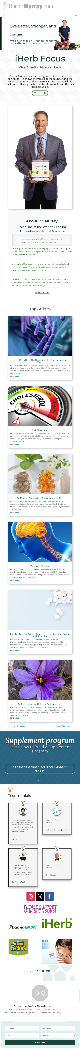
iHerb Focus (40, 58)
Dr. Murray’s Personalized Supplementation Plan (40, 498)
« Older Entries (16, 726)
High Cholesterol (40, 430)
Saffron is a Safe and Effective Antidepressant (40, 704)
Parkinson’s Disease (40, 566)
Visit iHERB (40, 92)
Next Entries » (64, 726)
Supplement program (40, 740)
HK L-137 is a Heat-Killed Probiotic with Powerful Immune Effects (40, 361)
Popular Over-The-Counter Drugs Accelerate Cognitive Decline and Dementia (40, 635)
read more (14, 376)
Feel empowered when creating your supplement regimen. (40, 768)
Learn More (42, 293)
